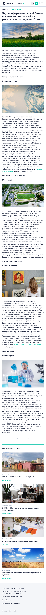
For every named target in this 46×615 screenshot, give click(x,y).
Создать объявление (36, 3)
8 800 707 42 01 (7, 591)
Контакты (14, 588)
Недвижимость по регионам (11, 603)
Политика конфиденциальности (12, 596)
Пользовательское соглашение (11, 593)
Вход (33, 3)
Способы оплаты (7, 600)
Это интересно (16, 9)
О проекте (5, 588)
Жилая (21, 3)
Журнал (21, 588)
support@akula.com (20, 591)
